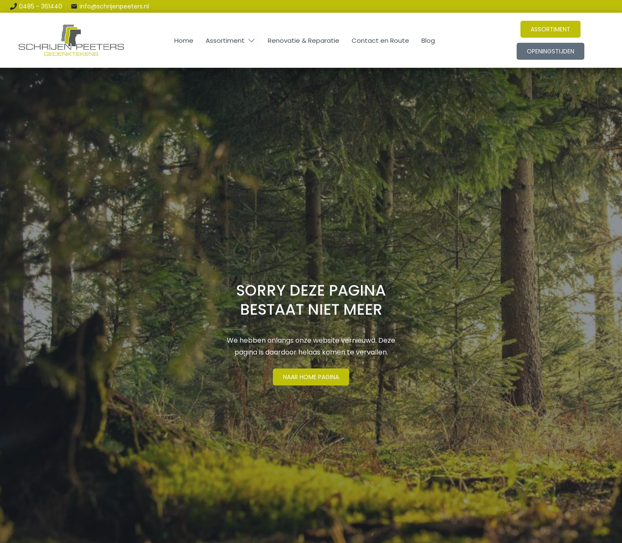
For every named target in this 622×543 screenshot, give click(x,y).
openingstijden (550, 51)
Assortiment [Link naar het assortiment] (550, 29)
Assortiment (225, 40)
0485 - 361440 (40, 6)
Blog (428, 40)
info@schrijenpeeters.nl (114, 6)
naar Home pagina (311, 377)
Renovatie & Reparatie (303, 40)
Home (183, 40)
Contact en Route (380, 40)
